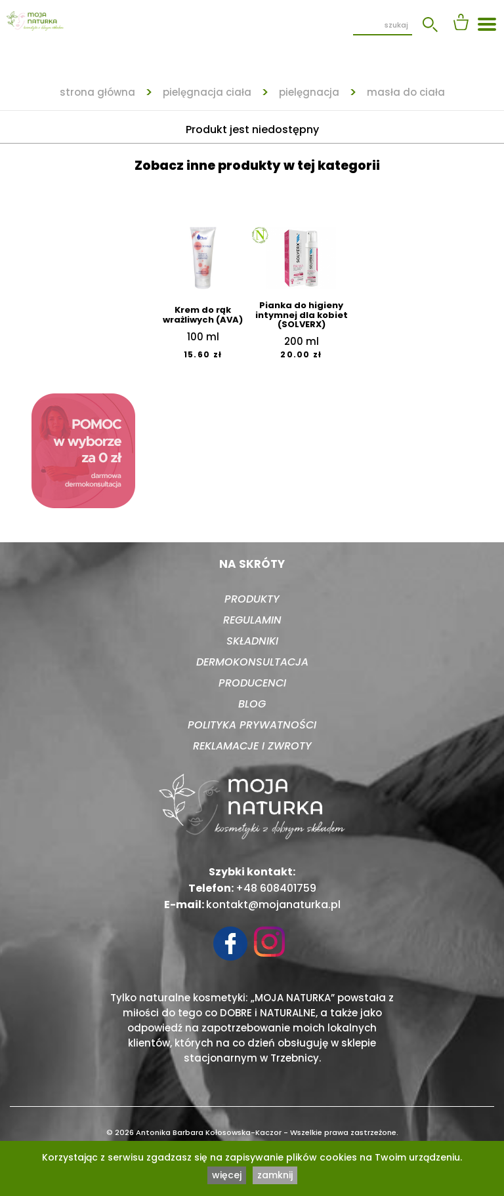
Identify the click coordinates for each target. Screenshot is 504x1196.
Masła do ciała (406, 92)
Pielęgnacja (309, 92)
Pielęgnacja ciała (207, 92)
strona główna (97, 92)
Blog (252, 703)
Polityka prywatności (252, 724)
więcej (227, 1175)
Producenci (252, 682)
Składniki (252, 640)
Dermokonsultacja (252, 661)
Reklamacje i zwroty (252, 745)
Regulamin (252, 620)
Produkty (252, 599)
